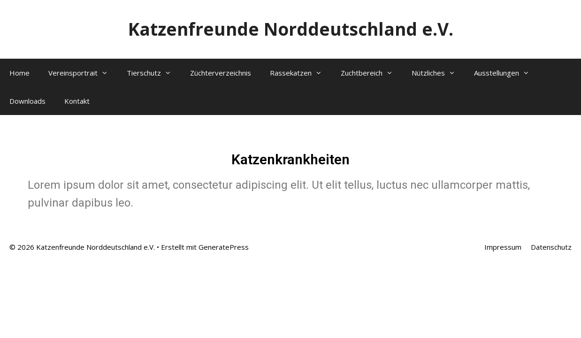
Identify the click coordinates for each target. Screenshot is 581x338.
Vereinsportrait (82, 73)
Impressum (502, 247)
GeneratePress (224, 247)
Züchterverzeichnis (220, 72)
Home (19, 72)
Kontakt (77, 101)
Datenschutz (551, 247)
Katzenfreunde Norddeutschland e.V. (290, 29)
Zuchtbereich (371, 73)
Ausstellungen (506, 73)
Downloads (27, 101)
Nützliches (438, 73)
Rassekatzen (300, 73)
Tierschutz (154, 73)
